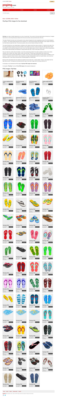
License (35, 9)
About (8, 9)
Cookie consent (15, 391)
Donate (21, 9)
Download (10, 84)
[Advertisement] (11, 29)
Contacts (48, 9)
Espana (10, 1)
